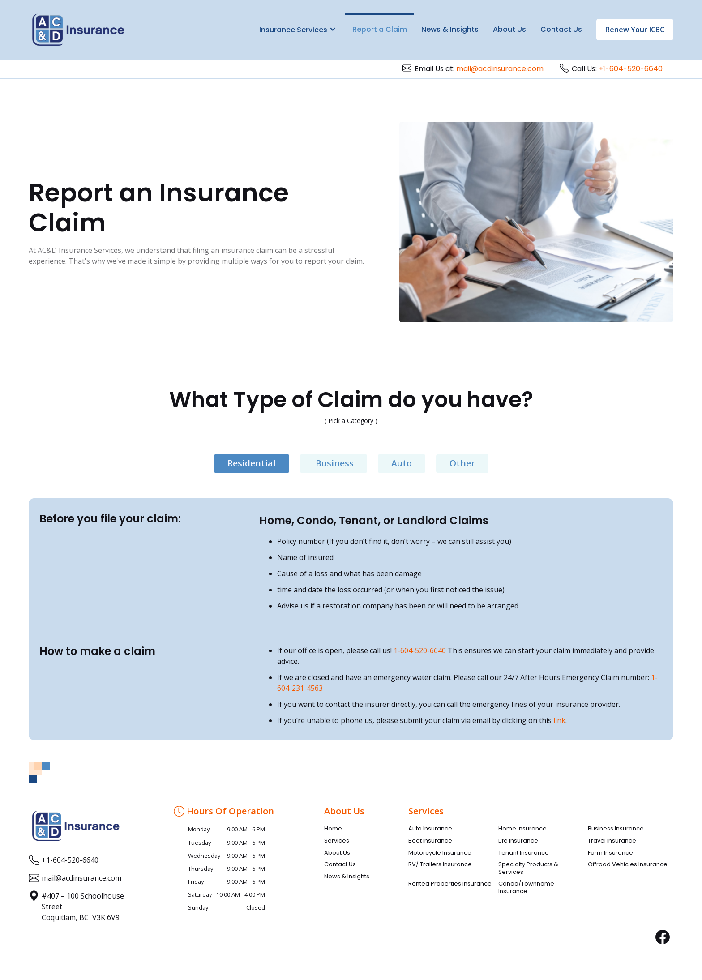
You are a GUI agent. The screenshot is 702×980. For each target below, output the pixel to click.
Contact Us (561, 29)
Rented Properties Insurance (450, 883)
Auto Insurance (430, 828)
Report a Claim (379, 29)
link (559, 720)
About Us (509, 29)
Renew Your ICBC (634, 29)
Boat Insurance (430, 840)
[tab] (251, 463)
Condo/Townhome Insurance (526, 887)
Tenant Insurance (523, 852)
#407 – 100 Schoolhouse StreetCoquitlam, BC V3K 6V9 (83, 906)
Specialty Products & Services (528, 868)
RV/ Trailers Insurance (440, 864)
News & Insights (450, 29)
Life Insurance (518, 840)
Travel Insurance (612, 840)
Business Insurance (616, 828)
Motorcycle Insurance (439, 852)
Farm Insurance (610, 852)
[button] (297, 28)
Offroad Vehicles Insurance (628, 864)
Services (336, 840)
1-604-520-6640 (420, 650)
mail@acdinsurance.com (500, 69)
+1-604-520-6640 (631, 69)
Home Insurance (522, 828)
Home (333, 828)
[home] (78, 29)
